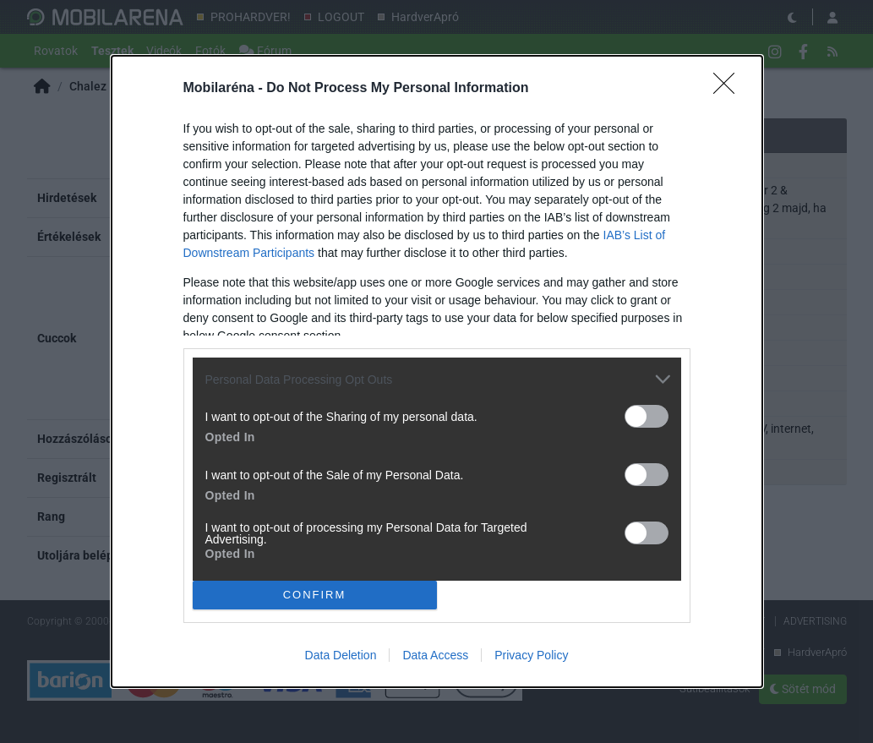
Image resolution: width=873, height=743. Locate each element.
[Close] (729, 89)
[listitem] (436, 379)
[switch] (646, 416)
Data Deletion (341, 655)
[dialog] (437, 371)
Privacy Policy (531, 655)
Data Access (435, 655)
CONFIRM (314, 593)
